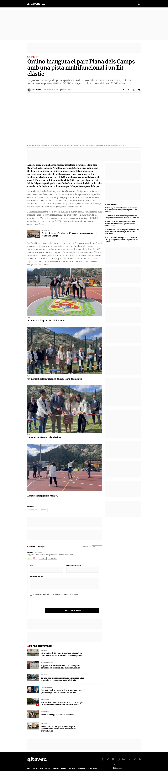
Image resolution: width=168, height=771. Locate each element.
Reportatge (45, 707)
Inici (29, 764)
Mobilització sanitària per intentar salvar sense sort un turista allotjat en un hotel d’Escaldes (121, 232)
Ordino (43, 510)
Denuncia (52, 558)
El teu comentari (36, 576)
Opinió (47, 764)
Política (44, 719)
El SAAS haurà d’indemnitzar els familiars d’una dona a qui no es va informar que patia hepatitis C (62, 650)
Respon (42, 558)
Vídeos (72, 764)
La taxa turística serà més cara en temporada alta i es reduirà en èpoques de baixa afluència (62, 674)
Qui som (30, 767)
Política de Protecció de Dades (66, 767)
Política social (46, 682)
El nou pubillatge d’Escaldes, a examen (57, 710)
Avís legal (102, 767)
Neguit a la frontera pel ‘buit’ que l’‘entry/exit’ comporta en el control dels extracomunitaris (60, 662)
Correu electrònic (73, 565)
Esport (64, 764)
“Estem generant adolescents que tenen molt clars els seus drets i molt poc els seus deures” (121, 210)
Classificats (83, 764)
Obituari (94, 764)
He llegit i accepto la (54, 594)
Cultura (55, 764)
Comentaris (66, 90)
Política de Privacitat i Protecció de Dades (63, 594)
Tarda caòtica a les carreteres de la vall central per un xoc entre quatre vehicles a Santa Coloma (62, 699)
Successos (45, 695)
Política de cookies (88, 767)
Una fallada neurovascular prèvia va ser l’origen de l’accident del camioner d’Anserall (122, 217)
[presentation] (47, 603)
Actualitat (38, 764)
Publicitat (48, 767)
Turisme (44, 670)
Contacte (39, 767)
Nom (31, 565)
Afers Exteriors (47, 658)
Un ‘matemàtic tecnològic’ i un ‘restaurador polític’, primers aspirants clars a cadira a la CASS (63, 687)
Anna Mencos (36, 90)
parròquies (33, 510)
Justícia (44, 646)
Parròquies (32, 57)
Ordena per (86, 546)
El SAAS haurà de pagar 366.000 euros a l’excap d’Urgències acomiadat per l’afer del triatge (121, 239)
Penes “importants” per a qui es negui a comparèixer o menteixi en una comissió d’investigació (58, 724)
